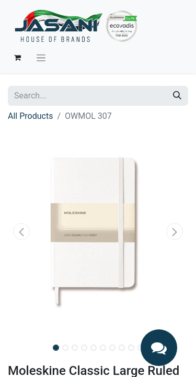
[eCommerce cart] (17, 57)
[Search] (177, 96)
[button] (21, 231)
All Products (30, 116)
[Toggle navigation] (41, 57)
